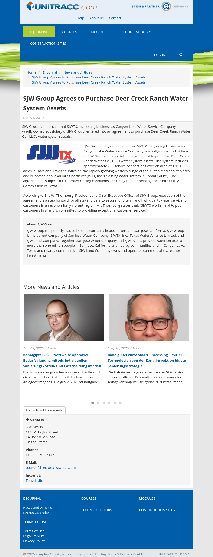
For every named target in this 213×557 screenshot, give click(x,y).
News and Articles (77, 72)
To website (34, 480)
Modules (99, 31)
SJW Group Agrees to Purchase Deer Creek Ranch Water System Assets (89, 77)
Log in (160, 55)
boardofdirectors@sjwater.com (51, 467)
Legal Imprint (33, 536)
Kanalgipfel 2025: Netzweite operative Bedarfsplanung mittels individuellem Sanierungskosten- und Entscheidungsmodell (62, 360)
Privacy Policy (34, 540)
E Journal (39, 31)
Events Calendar (36, 512)
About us (96, 18)
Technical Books (136, 31)
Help (80, 18)
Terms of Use (35, 521)
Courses (69, 31)
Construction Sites (48, 43)
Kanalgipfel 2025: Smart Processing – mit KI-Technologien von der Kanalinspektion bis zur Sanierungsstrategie (147, 360)
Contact (115, 18)
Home (31, 72)
